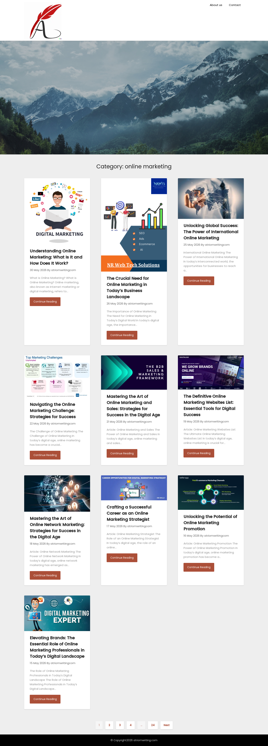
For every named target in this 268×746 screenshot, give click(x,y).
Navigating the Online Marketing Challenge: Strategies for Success (53, 411)
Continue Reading (45, 301)
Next (167, 725)
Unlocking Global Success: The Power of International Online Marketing (211, 232)
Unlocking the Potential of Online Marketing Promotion (210, 523)
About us (216, 5)
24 (153, 725)
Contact (235, 5)
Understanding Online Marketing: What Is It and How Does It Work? (56, 257)
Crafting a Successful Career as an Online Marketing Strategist (129, 513)
